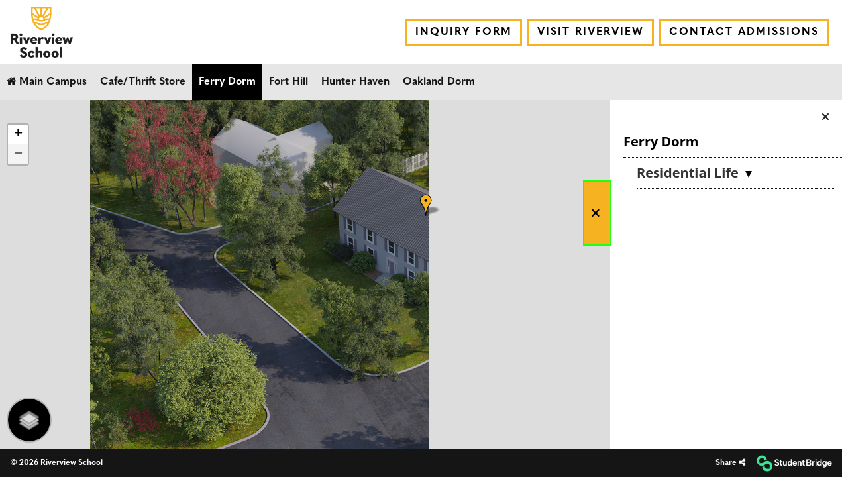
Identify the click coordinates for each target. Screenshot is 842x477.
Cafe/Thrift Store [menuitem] (142, 82)
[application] (421, 274)
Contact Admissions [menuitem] (744, 32)
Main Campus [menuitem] (47, 81)
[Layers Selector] (29, 420)
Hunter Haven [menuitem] (355, 82)
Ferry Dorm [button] (660, 141)
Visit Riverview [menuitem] (590, 32)
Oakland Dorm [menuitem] (439, 82)
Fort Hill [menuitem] (288, 82)
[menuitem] (42, 32)
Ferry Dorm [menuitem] (227, 82)
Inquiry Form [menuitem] (463, 32)
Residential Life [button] (689, 173)
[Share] (730, 463)
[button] (597, 213)
